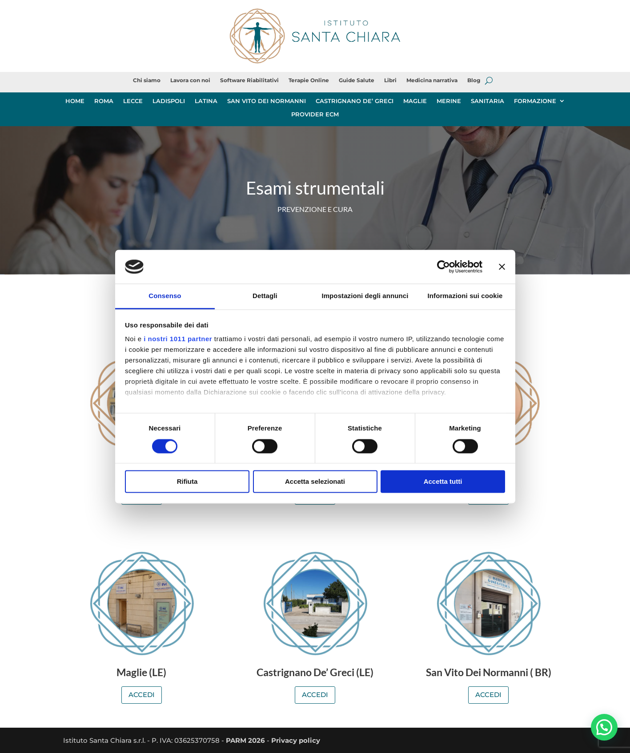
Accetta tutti (443, 482)
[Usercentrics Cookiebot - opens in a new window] (443, 266)
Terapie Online (309, 80)
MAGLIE (415, 101)
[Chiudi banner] (502, 266)
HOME (74, 101)
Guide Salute (356, 80)
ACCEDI (141, 694)
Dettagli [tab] (265, 296)
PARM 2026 (245, 740)
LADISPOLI (168, 101)
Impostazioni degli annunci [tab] (364, 296)
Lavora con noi (190, 80)
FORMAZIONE (535, 101)
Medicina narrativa (431, 80)
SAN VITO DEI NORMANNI (266, 101)
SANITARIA (487, 101)
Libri (390, 80)
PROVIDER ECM (315, 114)
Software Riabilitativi (249, 80)
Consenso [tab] (164, 296)
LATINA (206, 101)
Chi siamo (147, 80)
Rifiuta (187, 482)
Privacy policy (295, 740)
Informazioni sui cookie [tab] (465, 296)
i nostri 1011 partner (178, 339)
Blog (473, 80)
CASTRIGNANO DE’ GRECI (354, 101)
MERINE (449, 101)
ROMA (103, 101)
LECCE (133, 101)
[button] (604, 727)
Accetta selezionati (315, 482)
